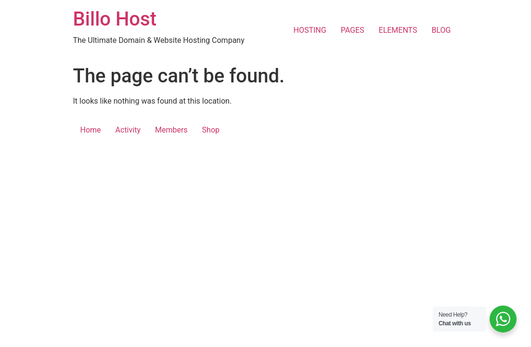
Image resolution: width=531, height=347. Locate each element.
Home (90, 129)
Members (171, 129)
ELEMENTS (398, 30)
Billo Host (114, 19)
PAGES (352, 30)
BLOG (441, 30)
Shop (211, 129)
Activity (128, 129)
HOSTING (310, 30)
